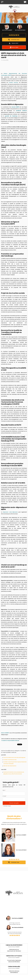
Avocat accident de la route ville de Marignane (14, 757)
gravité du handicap (11, 116)
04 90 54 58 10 (14, 35)
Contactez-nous (13, 40)
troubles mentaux (13, 82)
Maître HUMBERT (5, 733)
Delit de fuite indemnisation (9, 766)
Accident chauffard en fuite (9, 759)
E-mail (4, 796)
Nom (4, 790)
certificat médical (21, 110)
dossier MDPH (15, 107)
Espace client (13, 43)
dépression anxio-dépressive (10, 512)
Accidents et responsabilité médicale (10, 740)
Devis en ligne (14, 47)
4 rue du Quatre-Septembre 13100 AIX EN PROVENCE (14, 964)
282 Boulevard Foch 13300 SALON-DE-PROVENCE (14, 954)
